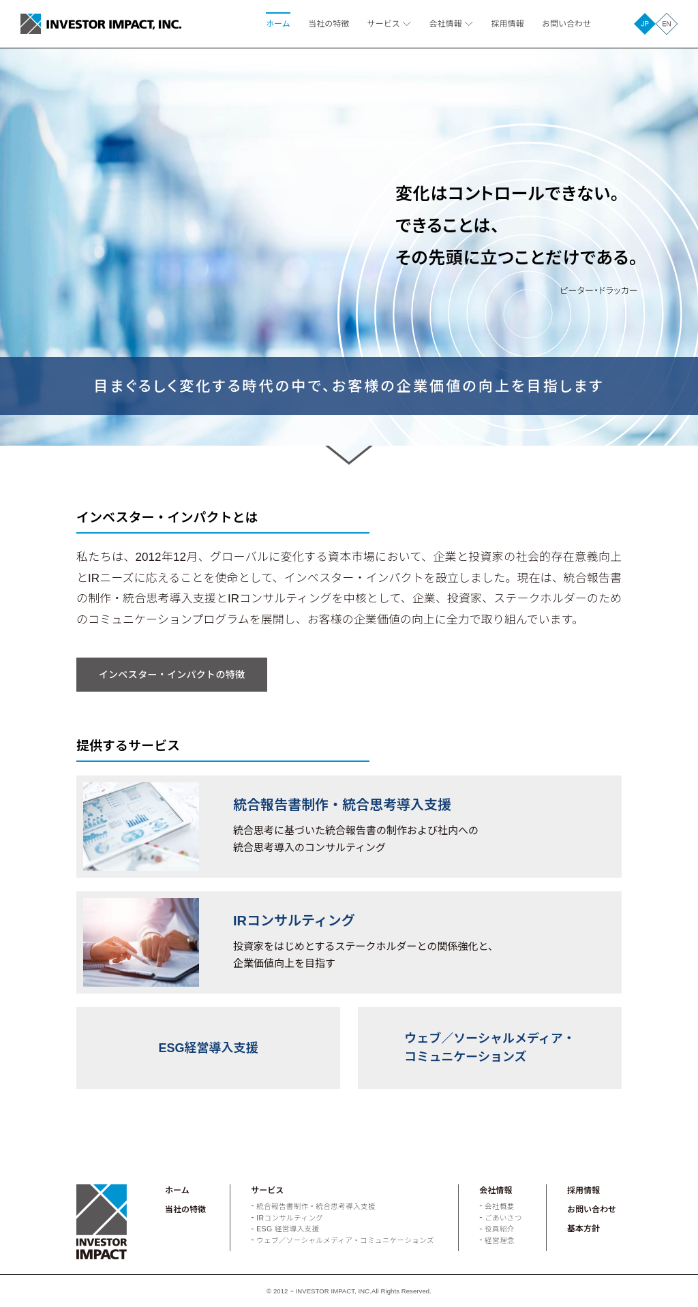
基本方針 (583, 1228)
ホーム (278, 24)
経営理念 (500, 1240)
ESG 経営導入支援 (287, 1229)
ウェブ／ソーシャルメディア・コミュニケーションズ (489, 1048)
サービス (383, 24)
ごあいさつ (503, 1218)
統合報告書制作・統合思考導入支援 (316, 1206)
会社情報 (445, 24)
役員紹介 (500, 1229)
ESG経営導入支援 (208, 1048)
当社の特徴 (328, 24)
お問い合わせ (566, 24)
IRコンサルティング (289, 1218)
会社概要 (500, 1206)
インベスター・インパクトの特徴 (172, 674)
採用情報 (507, 24)
